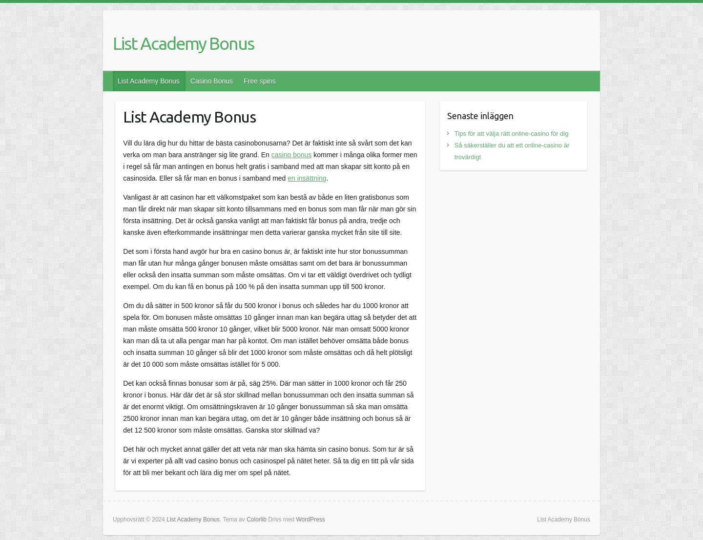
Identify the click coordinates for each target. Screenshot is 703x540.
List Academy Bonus (183, 43)
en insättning (307, 178)
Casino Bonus (211, 81)
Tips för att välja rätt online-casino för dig (512, 133)
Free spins (259, 81)
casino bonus (291, 155)
